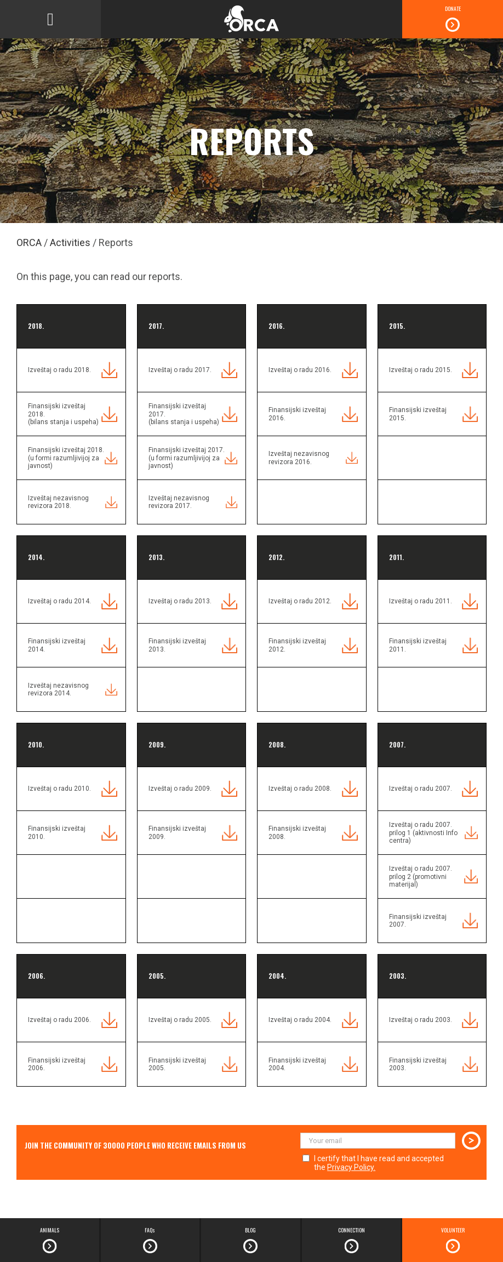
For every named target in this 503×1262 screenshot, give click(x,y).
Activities (70, 242)
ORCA (29, 242)
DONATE (453, 8)
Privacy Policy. (351, 1167)
